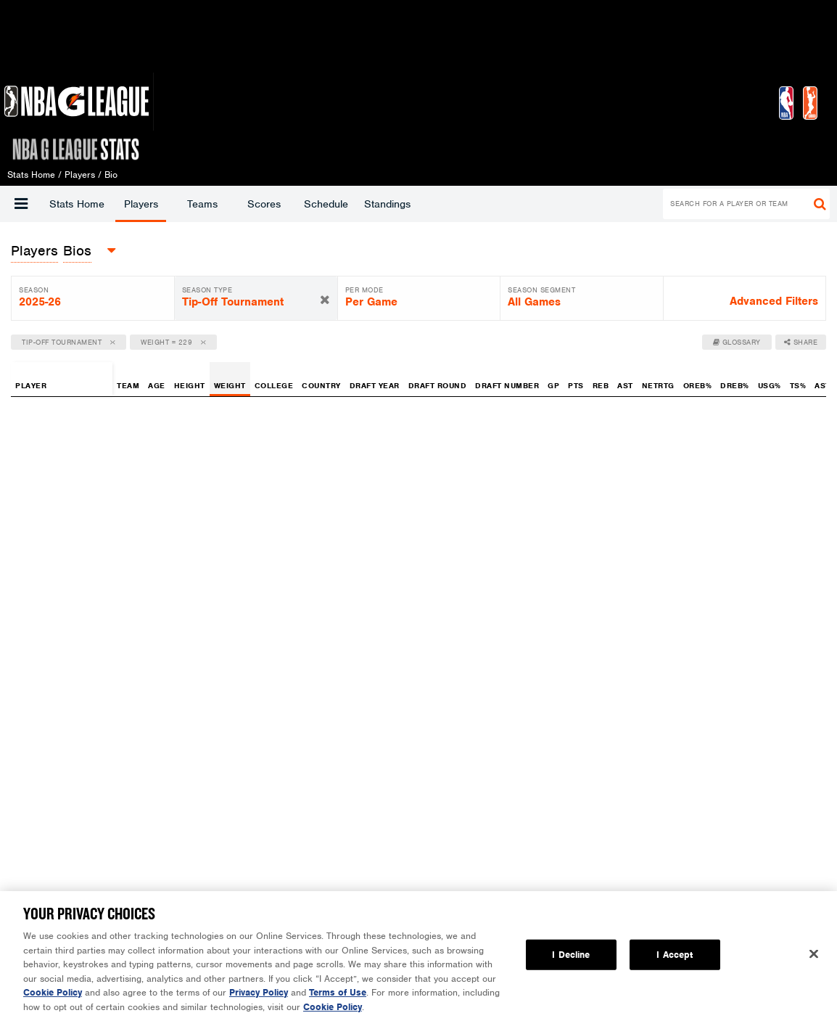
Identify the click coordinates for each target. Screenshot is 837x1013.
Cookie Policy (52, 1003)
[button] (21, 204)
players (34, 251)
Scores (264, 203)
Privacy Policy (258, 1003)
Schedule (326, 203)
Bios (77, 251)
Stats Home (76, 203)
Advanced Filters (774, 301)
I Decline (571, 965)
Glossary (737, 342)
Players (141, 203)
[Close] (814, 965)
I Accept (674, 965)
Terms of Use (337, 1003)
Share (801, 342)
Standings (387, 203)
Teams (202, 203)
